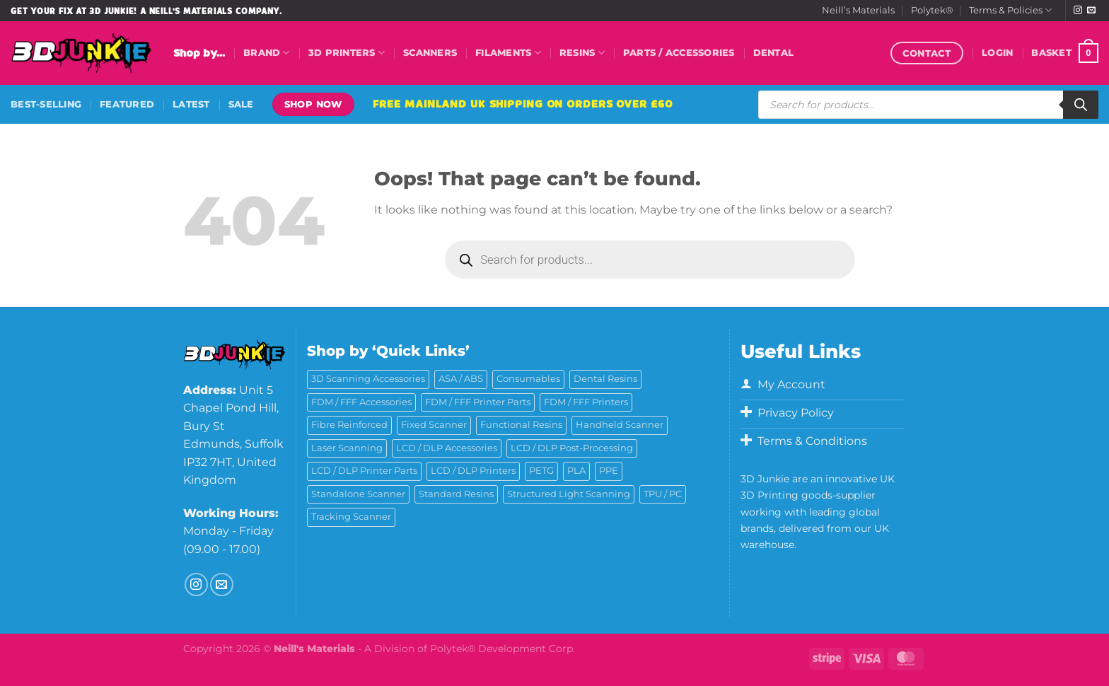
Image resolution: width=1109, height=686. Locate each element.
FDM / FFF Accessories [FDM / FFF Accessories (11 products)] (361, 402)
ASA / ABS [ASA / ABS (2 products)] (461, 378)
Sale (241, 104)
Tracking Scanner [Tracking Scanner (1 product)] (351, 516)
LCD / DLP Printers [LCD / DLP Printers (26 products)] (473, 470)
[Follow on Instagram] (1078, 11)
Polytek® (932, 10)
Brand (266, 52)
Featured (127, 104)
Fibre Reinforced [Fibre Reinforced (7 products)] (349, 424)
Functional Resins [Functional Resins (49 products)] (521, 424)
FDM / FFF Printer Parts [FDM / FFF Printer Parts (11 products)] (477, 402)
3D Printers (346, 52)
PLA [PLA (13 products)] (576, 470)
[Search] (1080, 105)
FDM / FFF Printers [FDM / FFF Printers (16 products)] (586, 402)
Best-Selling (46, 104)
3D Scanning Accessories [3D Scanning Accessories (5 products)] (368, 378)
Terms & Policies (1010, 10)
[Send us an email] (1091, 11)
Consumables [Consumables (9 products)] (528, 378)
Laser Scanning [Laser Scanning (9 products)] (347, 448)
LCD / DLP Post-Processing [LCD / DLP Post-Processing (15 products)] (572, 448)
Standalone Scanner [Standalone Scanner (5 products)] (358, 494)
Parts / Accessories (679, 52)
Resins (582, 52)
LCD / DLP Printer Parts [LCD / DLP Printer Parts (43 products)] (364, 470)
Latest (191, 104)
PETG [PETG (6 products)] (541, 470)
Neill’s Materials (858, 10)
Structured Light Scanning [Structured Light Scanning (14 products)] (568, 494)
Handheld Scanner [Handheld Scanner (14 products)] (619, 424)
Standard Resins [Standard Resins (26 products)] (456, 494)
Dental (773, 52)
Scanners (430, 52)
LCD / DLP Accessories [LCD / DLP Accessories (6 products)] (446, 448)
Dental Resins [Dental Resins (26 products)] (605, 378)
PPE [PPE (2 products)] (608, 470)
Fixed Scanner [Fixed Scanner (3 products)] (434, 424)
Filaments (508, 52)
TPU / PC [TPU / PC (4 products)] (663, 494)
